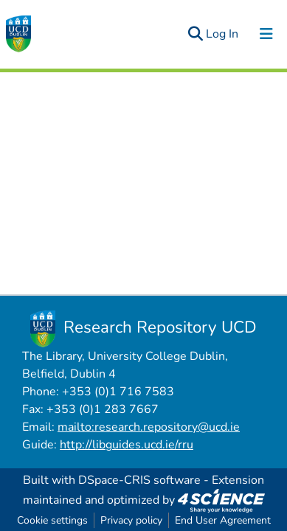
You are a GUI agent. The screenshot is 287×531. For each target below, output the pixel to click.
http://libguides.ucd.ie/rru (126, 445)
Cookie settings (52, 520)
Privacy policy (131, 520)
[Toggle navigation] (266, 34)
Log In (223, 34)
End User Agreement (223, 520)
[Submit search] (195, 34)
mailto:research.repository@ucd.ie (149, 427)
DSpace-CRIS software (139, 480)
